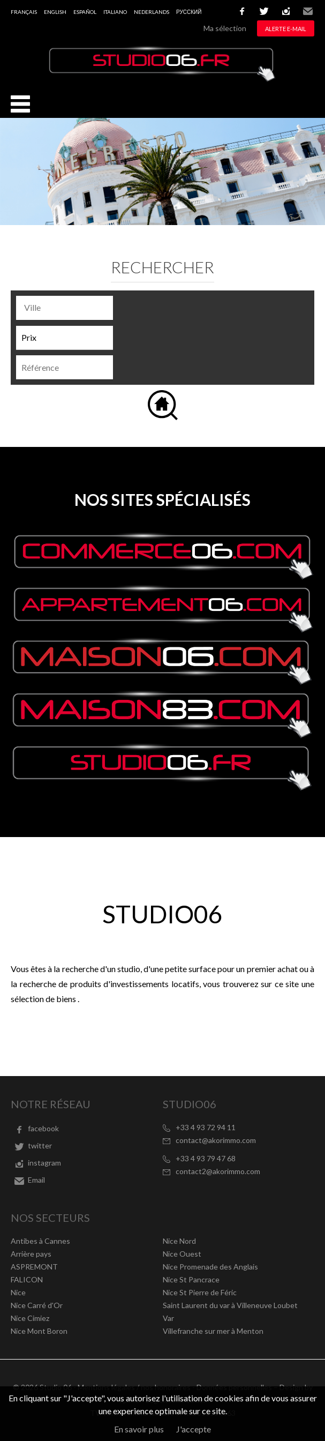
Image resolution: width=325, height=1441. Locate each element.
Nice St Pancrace (191, 1279)
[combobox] (64, 308)
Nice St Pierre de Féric (200, 1292)
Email (307, 11)
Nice (18, 1292)
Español (84, 12)
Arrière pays (31, 1253)
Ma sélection (224, 28)
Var (168, 1318)
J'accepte (193, 1429)
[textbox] (67, 307)
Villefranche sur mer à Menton (213, 1330)
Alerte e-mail (285, 28)
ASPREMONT (34, 1266)
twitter (264, 11)
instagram (285, 11)
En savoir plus (139, 1429)
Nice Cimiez (30, 1318)
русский (188, 12)
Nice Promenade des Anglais (210, 1266)
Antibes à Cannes (40, 1240)
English (55, 12)
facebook (242, 11)
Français (24, 12)
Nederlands (151, 12)
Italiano (115, 12)
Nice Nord (179, 1240)
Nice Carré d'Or (37, 1305)
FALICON (27, 1279)
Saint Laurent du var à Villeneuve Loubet (230, 1305)
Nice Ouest (182, 1253)
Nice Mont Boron (39, 1330)
